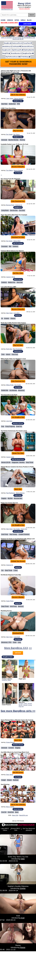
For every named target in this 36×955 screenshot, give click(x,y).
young (30, 705)
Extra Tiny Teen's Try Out (18, 857)
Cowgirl (3, 780)
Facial (14, 642)
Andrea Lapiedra (7, 679)
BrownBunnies (16, 53)
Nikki (23, 859)
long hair (21, 706)
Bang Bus (18, 315)
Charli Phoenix (6, 704)
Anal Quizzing (5, 784)
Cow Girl (3, 812)
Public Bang (18, 495)
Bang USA (15, 815)
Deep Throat (29, 462)
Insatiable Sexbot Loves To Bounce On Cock (14, 144)
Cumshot (11, 747)
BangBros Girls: (8, 657)
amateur (21, 703)
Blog (29, 20)
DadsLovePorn (17, 43)
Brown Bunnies (18, 531)
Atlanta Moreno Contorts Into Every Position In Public (17, 466)
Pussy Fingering (10, 426)
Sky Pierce (16, 134)
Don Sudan (9, 134)
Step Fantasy (13, 534)
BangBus (7, 43)
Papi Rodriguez (10, 493)
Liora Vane (9, 421)
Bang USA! (24, 3)
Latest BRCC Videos (5, 829)
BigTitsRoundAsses (13, 56)
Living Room (5, 210)
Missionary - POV (6, 642)
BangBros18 (6, 50)
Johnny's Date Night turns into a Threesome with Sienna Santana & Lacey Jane (16, 71)
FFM (18, 104)
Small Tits (19, 426)
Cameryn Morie (10, 277)
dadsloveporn (18, 351)
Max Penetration (17, 349)
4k (2, 318)
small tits (4, 680)
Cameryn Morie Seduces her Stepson (12, 250)
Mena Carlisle (10, 806)
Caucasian (4, 246)
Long (19, 642)
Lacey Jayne (9, 98)
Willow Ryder (10, 385)
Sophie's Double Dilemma (18, 886)
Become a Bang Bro (24, 8)
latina (25, 703)
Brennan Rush (10, 205)
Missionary (21, 390)
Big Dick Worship (13, 140)
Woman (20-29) (5, 462)
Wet (10, 246)
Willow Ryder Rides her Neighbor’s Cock (13, 358)
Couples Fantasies (24, 534)
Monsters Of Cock (18, 423)
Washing (22, 140)
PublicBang (25, 56)
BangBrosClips (28, 53)
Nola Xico (22, 702)
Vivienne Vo (18, 205)
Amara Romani (10, 742)
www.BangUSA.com (7, 9)
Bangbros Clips (18, 101)
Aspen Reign (10, 601)
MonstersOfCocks (27, 46)
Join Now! (27, 24)
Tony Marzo (9, 170)
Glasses (13, 318)
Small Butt (11, 812)
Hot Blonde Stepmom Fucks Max (11, 574)
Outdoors (15, 246)
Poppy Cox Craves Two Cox (9, 502)
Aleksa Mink (16, 241)
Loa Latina (16, 313)
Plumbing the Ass (6, 610)
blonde (30, 703)
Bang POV (18, 603)
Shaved (9, 780)
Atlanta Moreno (20, 493)
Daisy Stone (9, 774)
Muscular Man (18, 498)
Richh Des (9, 349)
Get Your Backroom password (29, 829)
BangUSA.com (23, 815)
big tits (20, 705)
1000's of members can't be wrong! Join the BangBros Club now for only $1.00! (18, 38)
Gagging (3, 498)
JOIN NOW (18, 653)
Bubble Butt (12, 104)
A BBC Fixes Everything (8, 108)
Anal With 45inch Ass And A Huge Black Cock (15, 752)
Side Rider (4, 104)
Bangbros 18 (18, 207)
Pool (2, 426)
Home (3, 20)
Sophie (23, 888)
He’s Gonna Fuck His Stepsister (10, 178)
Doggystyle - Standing (18, 462)
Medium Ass (11, 282)
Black (16, 812)
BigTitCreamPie (17, 50)
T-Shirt (15, 570)
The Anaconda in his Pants (9, 394)
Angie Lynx (22, 679)
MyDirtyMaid (29, 50)
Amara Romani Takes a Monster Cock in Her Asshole (17, 720)
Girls (23, 20)
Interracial (4, 140)
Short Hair (19, 282)
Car (2, 570)
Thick (2, 354)
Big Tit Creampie (18, 243)
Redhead (15, 780)
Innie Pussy (4, 534)
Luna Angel (16, 637)
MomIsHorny (7, 46)
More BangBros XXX (16, 647)
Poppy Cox (24, 529)
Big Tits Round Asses (18, 459)
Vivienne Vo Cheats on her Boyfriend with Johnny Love (18, 538)
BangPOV (6, 53)
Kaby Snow (9, 313)
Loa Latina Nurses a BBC (8, 286)
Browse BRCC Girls (15, 829)
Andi (18, 916)
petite (9, 680)
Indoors (8, 354)
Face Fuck (15, 354)
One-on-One (13, 210)
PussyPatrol (27, 43)
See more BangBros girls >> (18, 710)
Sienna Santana (18, 98)
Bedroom (20, 606)
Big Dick (10, 498)
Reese (18, 945)
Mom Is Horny (18, 279)
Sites (17, 20)
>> (30, 647)
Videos (10, 20)
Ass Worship (13, 390)
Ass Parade (18, 172)
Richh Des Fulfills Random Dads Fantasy (13, 323)
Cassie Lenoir (10, 457)
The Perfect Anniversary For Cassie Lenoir (14, 431)
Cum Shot (22, 210)
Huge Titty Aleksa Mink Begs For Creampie (14, 215)
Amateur (6, 318)
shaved (25, 705)
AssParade (16, 46)
